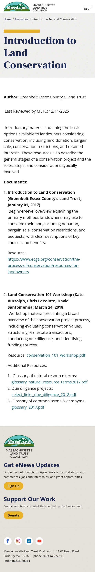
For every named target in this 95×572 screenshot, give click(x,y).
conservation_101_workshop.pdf (55, 355)
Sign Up (13, 486)
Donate (13, 515)
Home (7, 19)
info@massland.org (17, 561)
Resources (21, 19)
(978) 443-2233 (52, 556)
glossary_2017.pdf (28, 407)
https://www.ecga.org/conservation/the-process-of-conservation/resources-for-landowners (44, 265)
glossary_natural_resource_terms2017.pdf (50, 382)
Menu (87, 9)
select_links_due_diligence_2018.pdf (44, 394)
